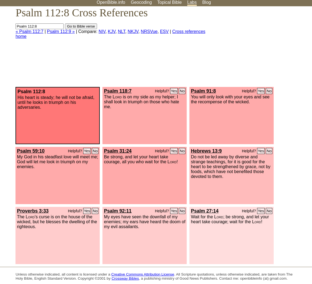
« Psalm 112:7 (29, 31)
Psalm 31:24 (118, 151)
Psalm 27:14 (205, 211)
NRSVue (149, 31)
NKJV (133, 31)
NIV (102, 31)
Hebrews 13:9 (206, 151)
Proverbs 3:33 (32, 211)
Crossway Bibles (125, 278)
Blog (206, 2)
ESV (164, 31)
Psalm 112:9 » (61, 31)
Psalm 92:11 (118, 211)
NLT (121, 31)
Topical (169, 2)
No (182, 91)
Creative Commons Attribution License (142, 274)
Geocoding (141, 2)
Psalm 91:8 (203, 91)
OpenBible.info (111, 2)
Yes (174, 91)
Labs (192, 2)
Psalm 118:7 (118, 91)
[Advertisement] (257, 49)
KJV (112, 31)
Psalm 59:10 (31, 151)
